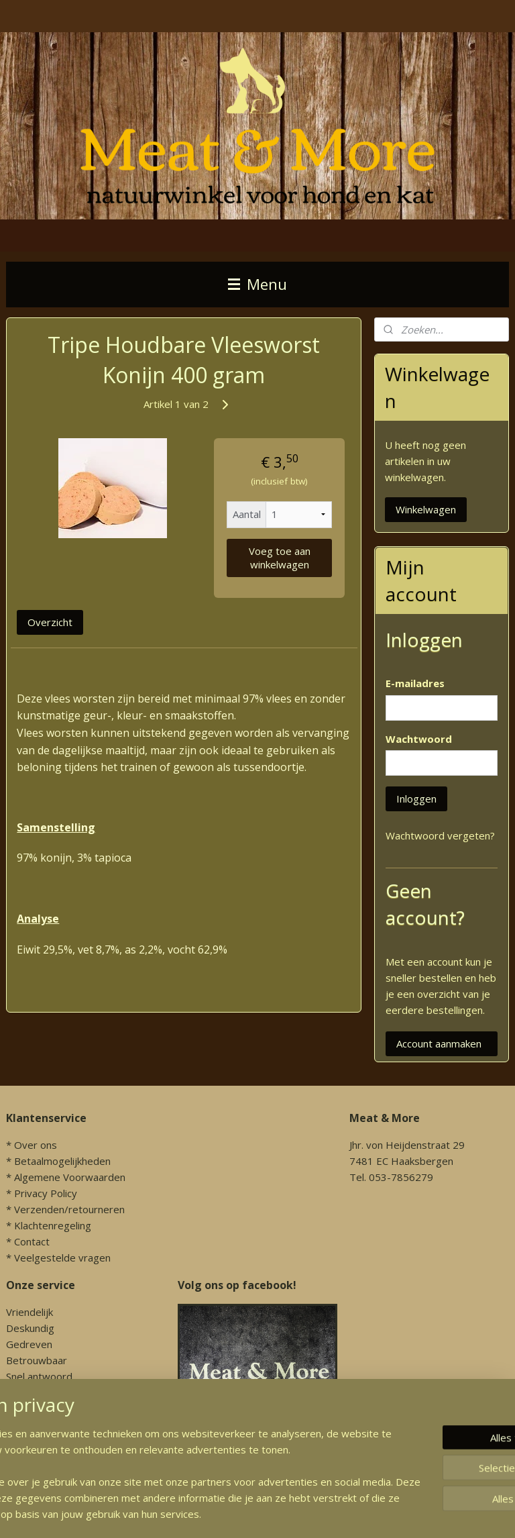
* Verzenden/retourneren (65, 1209)
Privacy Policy (45, 1193)
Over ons (35, 1144)
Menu (257, 284)
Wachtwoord (419, 739)
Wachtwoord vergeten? (440, 835)
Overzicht (49, 622)
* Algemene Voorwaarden (65, 1177)
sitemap (333, 1513)
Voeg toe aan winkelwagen (279, 557)
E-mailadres (415, 683)
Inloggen (416, 798)
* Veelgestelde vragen (58, 1257)
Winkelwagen (426, 509)
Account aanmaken (438, 1043)
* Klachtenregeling (48, 1225)
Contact (32, 1241)
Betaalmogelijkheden (62, 1161)
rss (361, 1513)
